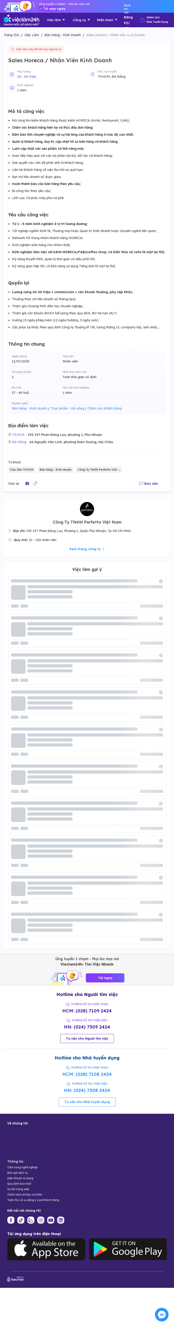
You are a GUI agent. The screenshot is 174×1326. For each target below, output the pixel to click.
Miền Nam (107, 20)
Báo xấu (149, 484)
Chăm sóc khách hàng (105, 408)
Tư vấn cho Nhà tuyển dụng (87, 1102)
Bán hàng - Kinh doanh (31, 408)
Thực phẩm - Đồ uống (69, 408)
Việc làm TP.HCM (21, 469)
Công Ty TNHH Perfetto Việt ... (99, 469)
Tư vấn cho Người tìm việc (87, 1038)
